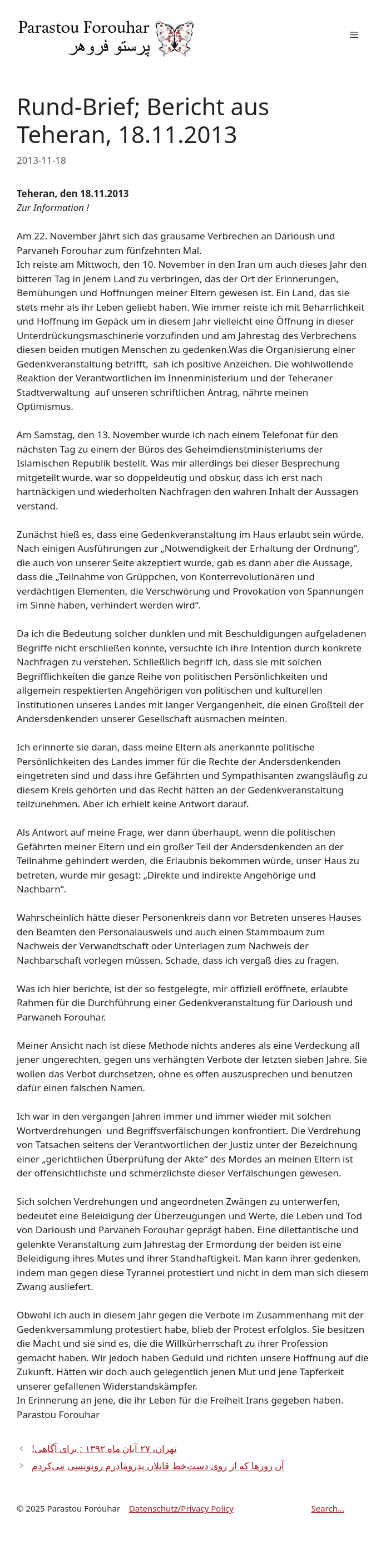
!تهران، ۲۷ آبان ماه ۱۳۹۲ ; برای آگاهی (104, 1448)
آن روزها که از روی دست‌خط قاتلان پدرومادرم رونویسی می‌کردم (158, 1465)
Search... (327, 1508)
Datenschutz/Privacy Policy (181, 1508)
